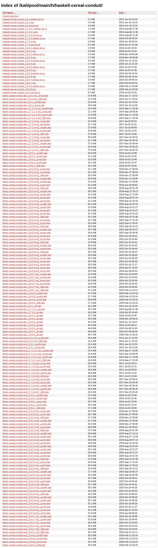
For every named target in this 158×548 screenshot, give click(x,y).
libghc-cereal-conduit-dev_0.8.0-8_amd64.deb (25, 293)
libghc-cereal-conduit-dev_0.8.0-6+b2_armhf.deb (26, 264)
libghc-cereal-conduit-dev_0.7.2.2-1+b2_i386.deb (26, 118)
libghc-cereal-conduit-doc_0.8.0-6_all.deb (23, 328)
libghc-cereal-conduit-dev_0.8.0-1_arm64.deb (25, 156)
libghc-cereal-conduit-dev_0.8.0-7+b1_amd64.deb (27, 274)
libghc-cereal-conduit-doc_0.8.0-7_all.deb (23, 331)
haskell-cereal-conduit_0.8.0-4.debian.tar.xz (24, 60)
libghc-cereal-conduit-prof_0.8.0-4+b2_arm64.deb (27, 449)
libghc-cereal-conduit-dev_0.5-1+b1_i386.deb (25, 99)
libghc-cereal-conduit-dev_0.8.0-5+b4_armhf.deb (26, 239)
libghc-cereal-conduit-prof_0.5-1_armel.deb (24, 347)
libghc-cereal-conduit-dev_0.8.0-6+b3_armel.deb (26, 268)
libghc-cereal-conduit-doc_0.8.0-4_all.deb (23, 322)
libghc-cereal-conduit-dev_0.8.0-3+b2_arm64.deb (27, 182)
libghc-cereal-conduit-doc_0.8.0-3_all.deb (23, 319)
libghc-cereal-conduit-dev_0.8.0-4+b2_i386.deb (26, 217)
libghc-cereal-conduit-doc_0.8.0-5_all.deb (23, 325)
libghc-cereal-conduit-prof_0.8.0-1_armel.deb (24, 401)
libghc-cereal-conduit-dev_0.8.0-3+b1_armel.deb (26, 169)
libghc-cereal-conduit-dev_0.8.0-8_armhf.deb (24, 299)
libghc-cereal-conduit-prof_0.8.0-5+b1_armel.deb (26, 462)
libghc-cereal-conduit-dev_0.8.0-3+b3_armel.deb (26, 197)
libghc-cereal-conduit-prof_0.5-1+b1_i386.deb (25, 341)
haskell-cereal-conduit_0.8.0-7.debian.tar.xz (24, 80)
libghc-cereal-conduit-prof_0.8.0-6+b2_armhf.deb (26, 507)
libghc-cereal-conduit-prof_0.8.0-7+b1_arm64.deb (27, 519)
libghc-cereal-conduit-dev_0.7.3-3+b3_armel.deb (26, 121)
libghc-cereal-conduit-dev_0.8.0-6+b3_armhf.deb (26, 271)
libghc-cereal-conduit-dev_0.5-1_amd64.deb (24, 102)
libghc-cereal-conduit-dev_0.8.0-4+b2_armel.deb (26, 210)
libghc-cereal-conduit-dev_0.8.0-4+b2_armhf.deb (26, 213)
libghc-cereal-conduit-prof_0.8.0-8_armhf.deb (25, 542)
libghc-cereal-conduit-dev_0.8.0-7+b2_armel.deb (26, 280)
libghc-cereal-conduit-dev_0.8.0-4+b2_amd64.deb (27, 204)
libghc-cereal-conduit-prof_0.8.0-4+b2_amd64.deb (27, 446)
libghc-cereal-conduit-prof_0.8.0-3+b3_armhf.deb (26, 443)
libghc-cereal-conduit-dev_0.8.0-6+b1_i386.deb (26, 252)
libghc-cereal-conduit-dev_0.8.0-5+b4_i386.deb (26, 242)
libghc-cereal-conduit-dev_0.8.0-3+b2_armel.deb (26, 185)
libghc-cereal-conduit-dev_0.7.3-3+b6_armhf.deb (26, 140)
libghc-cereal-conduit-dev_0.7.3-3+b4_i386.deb (26, 134)
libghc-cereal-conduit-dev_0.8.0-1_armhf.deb (24, 162)
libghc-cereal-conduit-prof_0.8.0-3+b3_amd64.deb (27, 433)
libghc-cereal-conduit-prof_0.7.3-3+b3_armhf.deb (26, 366)
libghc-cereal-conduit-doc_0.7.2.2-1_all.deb (24, 309)
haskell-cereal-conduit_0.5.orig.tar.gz (21, 25)
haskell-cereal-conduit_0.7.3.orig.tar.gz (21, 45)
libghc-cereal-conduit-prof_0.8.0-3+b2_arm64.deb (27, 424)
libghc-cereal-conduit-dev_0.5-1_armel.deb (23, 105)
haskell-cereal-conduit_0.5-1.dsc (18, 22)
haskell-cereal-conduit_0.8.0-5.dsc (19, 70)
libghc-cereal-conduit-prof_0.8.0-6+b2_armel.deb (26, 503)
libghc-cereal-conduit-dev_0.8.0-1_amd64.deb (25, 153)
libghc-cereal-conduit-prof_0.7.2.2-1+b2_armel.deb (27, 354)
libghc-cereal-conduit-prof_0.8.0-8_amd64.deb (25, 535)
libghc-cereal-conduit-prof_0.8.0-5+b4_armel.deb (26, 478)
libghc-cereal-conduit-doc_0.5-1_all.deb (22, 306)
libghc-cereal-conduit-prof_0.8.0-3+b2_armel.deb (26, 427)
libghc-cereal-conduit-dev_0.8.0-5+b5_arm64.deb (27, 248)
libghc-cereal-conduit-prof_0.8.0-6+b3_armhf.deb (26, 513)
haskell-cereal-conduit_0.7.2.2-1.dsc (20, 32)
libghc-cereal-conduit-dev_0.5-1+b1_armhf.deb (25, 96)
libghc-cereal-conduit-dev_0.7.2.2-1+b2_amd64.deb (28, 108)
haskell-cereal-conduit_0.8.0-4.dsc (19, 64)
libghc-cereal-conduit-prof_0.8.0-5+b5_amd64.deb (27, 487)
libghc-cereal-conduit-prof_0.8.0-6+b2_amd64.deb (27, 497)
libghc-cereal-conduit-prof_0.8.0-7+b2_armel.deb (26, 522)
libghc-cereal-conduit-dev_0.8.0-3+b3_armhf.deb (26, 201)
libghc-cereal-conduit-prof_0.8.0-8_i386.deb (24, 545)
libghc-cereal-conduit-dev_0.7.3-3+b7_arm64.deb (27, 147)
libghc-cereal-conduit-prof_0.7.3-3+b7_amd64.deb (27, 385)
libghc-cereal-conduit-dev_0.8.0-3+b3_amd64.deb (27, 191)
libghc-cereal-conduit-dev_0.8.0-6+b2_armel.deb (26, 261)
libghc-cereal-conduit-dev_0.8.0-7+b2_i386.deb (26, 287)
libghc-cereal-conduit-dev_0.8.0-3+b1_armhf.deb (26, 172)
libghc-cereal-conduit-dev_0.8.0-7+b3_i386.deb (26, 290)
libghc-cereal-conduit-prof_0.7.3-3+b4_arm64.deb (27, 373)
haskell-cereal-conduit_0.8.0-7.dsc (19, 83)
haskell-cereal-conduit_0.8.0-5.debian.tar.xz (24, 67)
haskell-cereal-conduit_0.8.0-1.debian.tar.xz (24, 48)
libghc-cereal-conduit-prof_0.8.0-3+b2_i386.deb (26, 430)
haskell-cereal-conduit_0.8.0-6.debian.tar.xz (24, 73)
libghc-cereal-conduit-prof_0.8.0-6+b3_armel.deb (26, 510)
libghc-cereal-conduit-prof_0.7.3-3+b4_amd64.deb (27, 370)
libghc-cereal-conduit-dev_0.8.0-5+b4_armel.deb (26, 236)
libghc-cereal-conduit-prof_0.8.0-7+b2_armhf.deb (26, 526)
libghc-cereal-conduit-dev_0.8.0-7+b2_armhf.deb (26, 284)
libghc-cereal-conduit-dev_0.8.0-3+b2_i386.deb (26, 188)
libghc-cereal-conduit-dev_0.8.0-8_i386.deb (24, 303)
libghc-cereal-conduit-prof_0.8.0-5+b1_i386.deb (26, 468)
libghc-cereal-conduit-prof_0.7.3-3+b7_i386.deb (26, 392)
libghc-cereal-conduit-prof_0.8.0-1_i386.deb (24, 408)
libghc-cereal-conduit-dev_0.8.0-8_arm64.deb (25, 296)
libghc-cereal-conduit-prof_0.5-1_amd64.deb (24, 344)
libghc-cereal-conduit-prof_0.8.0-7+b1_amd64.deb (27, 516)
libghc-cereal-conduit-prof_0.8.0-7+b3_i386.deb (26, 532)
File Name (8, 13)
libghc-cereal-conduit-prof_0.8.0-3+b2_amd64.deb (27, 421)
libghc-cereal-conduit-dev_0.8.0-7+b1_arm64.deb (27, 277)
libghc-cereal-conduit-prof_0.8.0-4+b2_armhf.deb (26, 456)
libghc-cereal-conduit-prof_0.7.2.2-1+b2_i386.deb (27, 360)
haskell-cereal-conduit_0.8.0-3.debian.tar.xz (24, 54)
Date (121, 13)
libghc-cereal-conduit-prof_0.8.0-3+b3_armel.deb (26, 440)
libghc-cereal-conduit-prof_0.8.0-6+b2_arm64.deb (27, 500)
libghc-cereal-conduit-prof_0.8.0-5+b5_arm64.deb (27, 491)
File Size (92, 13)
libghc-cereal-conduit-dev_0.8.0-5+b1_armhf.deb (26, 223)
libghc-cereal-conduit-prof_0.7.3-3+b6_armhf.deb (26, 382)
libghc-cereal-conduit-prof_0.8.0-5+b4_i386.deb (26, 484)
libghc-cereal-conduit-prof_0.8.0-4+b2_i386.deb (26, 459)
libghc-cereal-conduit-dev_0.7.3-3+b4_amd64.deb (27, 127)
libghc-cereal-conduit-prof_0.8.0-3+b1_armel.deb (26, 411)
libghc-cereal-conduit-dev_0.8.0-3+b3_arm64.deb (27, 194)
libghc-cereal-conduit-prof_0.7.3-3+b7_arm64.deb (27, 389)
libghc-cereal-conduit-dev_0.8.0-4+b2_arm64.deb (27, 207)
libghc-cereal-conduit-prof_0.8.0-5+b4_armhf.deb (26, 481)
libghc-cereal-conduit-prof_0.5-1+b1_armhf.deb (26, 338)
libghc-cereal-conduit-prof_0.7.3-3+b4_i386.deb (26, 376)
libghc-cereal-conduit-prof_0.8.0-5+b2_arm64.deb (27, 475)
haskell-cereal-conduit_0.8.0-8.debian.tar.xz (24, 86)
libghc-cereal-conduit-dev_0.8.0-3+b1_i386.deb (26, 175)
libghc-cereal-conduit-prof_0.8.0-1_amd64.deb (25, 395)
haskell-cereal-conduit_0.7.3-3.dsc (19, 41)
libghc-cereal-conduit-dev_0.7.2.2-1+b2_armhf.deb (27, 115)
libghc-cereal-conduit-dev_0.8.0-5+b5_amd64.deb (27, 245)
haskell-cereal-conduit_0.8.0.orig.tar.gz (21, 92)
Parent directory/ (11, 16)
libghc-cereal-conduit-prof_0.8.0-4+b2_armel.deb (26, 452)
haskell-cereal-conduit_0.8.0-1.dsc (19, 51)
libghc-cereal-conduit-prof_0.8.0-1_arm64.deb (25, 398)
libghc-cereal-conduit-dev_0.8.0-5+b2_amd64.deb (27, 229)
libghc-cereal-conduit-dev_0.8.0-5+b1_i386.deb (26, 226)
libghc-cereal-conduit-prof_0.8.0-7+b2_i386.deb (26, 529)
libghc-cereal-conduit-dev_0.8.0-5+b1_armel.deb (26, 220)
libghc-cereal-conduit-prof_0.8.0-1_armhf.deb (25, 405)
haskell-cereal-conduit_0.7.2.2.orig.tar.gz (22, 35)
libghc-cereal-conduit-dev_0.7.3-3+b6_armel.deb (26, 137)
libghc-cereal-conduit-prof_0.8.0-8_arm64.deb (25, 538)
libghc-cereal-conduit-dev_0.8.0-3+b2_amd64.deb (27, 178)
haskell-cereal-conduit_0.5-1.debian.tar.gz (23, 19)
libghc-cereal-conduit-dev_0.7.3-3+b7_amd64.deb (27, 143)
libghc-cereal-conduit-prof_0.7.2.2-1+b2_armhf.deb (27, 357)
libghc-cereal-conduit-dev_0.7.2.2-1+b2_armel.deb (27, 111)
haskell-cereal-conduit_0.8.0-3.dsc (19, 57)
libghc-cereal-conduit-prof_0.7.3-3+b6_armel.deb (26, 379)
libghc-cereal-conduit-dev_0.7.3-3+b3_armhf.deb (26, 124)
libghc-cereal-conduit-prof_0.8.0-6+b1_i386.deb (26, 494)
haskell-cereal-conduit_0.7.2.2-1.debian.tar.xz (25, 29)
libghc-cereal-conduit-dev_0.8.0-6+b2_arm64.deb (27, 258)
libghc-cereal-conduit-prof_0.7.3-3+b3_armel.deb (26, 363)
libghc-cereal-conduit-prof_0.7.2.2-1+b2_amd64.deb (28, 350)
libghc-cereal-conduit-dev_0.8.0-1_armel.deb (24, 159)
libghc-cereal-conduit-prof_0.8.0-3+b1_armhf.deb (26, 414)
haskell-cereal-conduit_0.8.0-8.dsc (19, 89)
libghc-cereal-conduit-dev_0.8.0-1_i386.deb (24, 166)
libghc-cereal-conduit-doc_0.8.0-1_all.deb (23, 315)
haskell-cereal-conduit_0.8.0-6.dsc (19, 76)
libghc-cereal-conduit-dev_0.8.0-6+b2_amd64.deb (27, 255)
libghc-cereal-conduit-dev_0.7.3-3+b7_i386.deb (26, 150)
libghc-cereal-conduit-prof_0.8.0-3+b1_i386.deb (26, 417)
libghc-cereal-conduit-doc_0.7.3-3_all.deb (23, 312)
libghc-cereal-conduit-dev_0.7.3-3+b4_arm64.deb (27, 131)
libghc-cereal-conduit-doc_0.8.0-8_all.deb (23, 334)
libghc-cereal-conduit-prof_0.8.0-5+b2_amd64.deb (27, 471)
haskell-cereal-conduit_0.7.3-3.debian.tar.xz (24, 38)
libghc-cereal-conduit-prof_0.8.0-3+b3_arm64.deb (27, 436)
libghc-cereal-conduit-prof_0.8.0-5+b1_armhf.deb (26, 465)
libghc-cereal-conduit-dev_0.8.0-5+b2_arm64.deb (27, 233)
